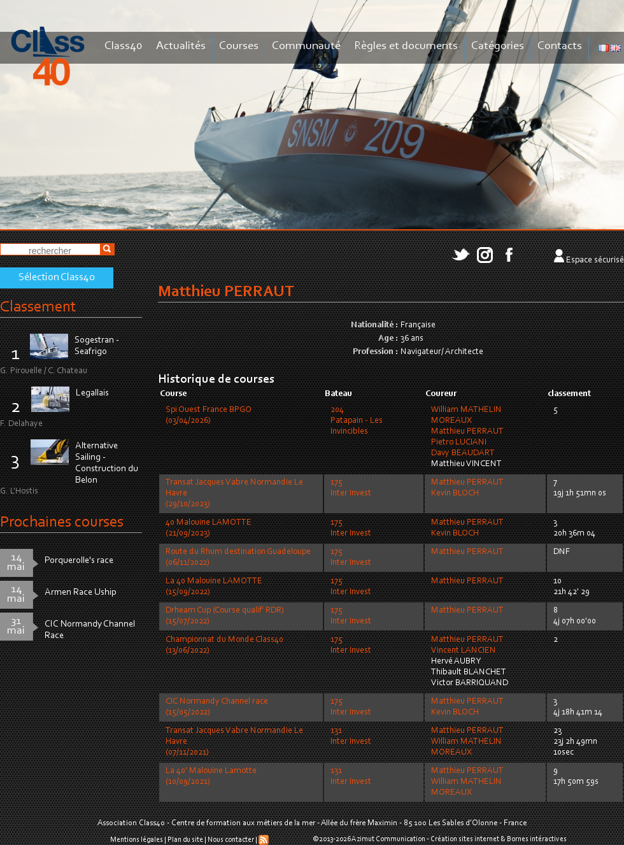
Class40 (123, 46)
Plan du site (185, 840)
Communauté (306, 46)
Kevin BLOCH (455, 493)
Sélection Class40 (56, 278)
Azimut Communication (388, 839)
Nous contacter (231, 840)
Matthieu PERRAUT (467, 431)
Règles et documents (406, 46)
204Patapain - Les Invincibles (356, 421)
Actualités (181, 46)
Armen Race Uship (81, 592)
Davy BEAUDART (463, 453)
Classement (38, 307)
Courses (239, 46)
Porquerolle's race (79, 560)
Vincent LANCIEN (463, 650)
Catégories (497, 46)
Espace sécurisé (595, 260)
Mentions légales (136, 840)
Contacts (559, 46)
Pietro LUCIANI (458, 442)
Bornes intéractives (537, 839)
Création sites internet (464, 839)
